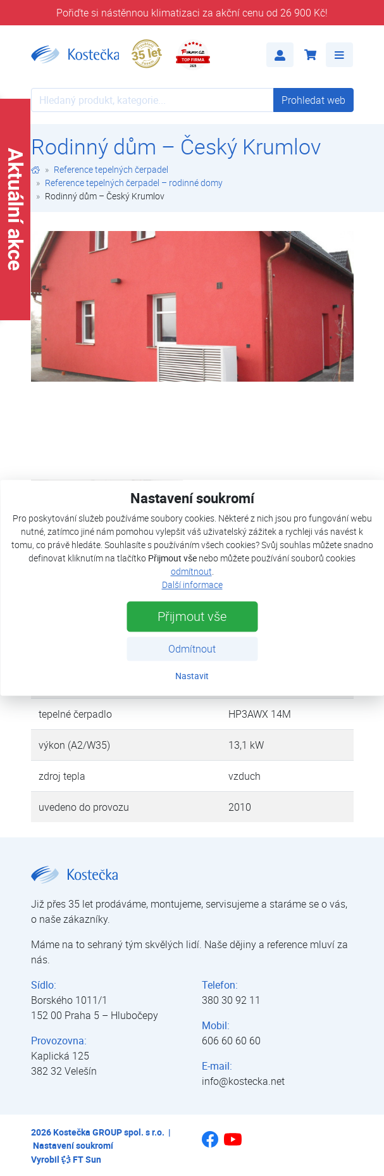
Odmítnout (192, 649)
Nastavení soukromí (73, 1145)
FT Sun (81, 1159)
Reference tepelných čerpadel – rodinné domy (134, 183)
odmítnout (191, 572)
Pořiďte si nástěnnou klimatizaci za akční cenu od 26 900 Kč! (192, 13)
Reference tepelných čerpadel (111, 169)
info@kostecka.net (243, 1081)
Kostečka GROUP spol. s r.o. (108, 1132)
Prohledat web (313, 100)
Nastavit (192, 676)
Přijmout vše (192, 616)
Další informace (192, 585)
